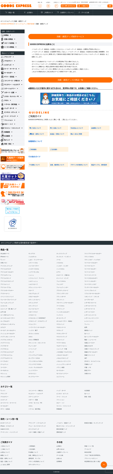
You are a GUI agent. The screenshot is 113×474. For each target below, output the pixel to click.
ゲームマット (4, 364)
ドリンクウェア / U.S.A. (36, 355)
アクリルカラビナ (6, 269)
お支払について (5, 452)
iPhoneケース (5, 256)
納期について (96, 128)
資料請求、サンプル (34, 458)
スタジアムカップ (34, 293)
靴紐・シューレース (90, 339)
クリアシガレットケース (8, 336)
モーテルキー (60, 370)
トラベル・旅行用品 (34, 409)
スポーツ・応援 (33, 399)
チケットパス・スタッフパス (37, 342)
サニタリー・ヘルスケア (36, 393)
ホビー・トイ (60, 403)
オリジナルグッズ (34, 429)
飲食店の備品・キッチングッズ (93, 423)
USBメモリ (4, 263)
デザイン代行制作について (79, 165)
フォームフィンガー (62, 287)
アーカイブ (87, 449)
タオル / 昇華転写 (34, 339)
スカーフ (31, 290)
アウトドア (4, 393)
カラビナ (3, 327)
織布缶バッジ (88, 330)
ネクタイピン (32, 373)
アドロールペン (5, 293)
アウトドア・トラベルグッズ (37, 423)
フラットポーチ (61, 296)
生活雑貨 (87, 390)
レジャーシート (89, 321)
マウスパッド (60, 324)
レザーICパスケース (90, 303)
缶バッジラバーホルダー (91, 336)
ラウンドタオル (89, 256)
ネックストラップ (61, 253)
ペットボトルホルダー (63, 312)
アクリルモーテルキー (7, 290)
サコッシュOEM (5, 376)
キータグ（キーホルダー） (8, 330)
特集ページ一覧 (89, 446)
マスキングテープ (61, 333)
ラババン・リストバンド (63, 406)
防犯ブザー (87, 370)
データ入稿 (85, 12)
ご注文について (35, 128)
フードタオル (60, 306)
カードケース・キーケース (8, 403)
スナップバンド (33, 306)
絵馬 (85, 327)
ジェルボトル (32, 256)
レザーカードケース (90, 306)
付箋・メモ (87, 367)
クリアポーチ (4, 346)
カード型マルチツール (7, 315)
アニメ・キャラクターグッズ (37, 426)
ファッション (60, 399)
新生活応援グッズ (61, 429)
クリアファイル (5, 342)
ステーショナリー (34, 396)
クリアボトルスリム (6, 355)
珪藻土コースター (89, 342)
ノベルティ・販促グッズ (63, 423)
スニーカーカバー (34, 309)
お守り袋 (3, 312)
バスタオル (59, 263)
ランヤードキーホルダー (91, 287)
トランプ (31, 352)
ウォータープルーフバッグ (8, 299)
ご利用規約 (33, 149)
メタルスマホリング (62, 358)
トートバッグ (32, 349)
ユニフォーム (60, 376)
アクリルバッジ (5, 284)
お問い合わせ (60, 449)
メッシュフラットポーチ (63, 364)
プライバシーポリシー (91, 458)
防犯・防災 (87, 396)
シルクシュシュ (33, 281)
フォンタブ (59, 284)
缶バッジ (87, 333)
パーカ (58, 259)
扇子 (85, 358)
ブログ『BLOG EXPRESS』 (92, 455)
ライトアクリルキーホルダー (93, 253)
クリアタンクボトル (6, 339)
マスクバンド (60, 339)
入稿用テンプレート (67, 12)
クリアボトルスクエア (7, 352)
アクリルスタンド (6, 278)
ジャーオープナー (34, 266)
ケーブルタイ (4, 361)
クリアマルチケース (6, 358)
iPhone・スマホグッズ (7, 426)
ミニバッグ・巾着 (61, 349)
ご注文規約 (53, 149)
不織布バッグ (88, 364)
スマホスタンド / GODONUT (37, 318)
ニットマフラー (33, 370)
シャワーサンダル (34, 272)
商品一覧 (11, 12)
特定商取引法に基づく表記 (92, 461)
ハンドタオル (60, 269)
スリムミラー (32, 324)
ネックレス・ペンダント (63, 256)
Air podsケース (5, 253)
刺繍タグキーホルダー (91, 352)
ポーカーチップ (61, 318)
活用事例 (59, 461)
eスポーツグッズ (5, 423)
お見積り (30, 12)
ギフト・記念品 (5, 409)
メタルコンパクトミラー (63, 361)
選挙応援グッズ (61, 432)
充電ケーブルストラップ (91, 349)
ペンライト (59, 315)
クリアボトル (4, 349)
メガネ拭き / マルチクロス (64, 352)
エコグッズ (4, 399)
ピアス (58, 272)
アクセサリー (4, 396)
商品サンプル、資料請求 (99, 165)
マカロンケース (61, 327)
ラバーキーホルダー (90, 269)
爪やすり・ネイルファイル (92, 361)
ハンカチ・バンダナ (62, 266)
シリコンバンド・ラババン (36, 278)
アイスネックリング (6, 266)
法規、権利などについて (36, 455)
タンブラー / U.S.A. (34, 358)
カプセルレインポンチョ (8, 324)
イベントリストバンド (7, 296)
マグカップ (59, 330)
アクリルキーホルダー (7, 272)
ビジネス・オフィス (62, 393)
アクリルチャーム (6, 275)
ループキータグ (89, 299)
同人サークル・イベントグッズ (65, 426)
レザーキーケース (89, 309)
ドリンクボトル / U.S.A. (36, 361)
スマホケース (32, 315)
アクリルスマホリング (7, 281)
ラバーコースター (89, 272)
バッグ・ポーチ (61, 390)
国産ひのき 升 (88, 346)
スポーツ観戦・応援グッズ (36, 432)
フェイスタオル (61, 281)
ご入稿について (55, 128)
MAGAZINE (87, 452)
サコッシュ (4, 373)
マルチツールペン (61, 346)
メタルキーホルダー (62, 355)
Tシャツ (3, 259)
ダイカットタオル (34, 333)
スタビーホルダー (34, 296)
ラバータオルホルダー (91, 278)
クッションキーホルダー (8, 333)
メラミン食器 (60, 367)
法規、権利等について (57, 165)
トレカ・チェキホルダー (36, 367)
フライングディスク (62, 293)
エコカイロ (4, 306)
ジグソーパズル (33, 263)
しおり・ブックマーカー (36, 259)
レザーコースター (89, 312)
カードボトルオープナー (8, 318)
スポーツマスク (33, 312)
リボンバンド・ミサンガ (91, 296)
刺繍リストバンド (89, 355)
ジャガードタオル (34, 269)
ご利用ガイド (48, 12)
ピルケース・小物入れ (63, 275)
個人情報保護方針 (12, 228)
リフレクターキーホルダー (92, 293)
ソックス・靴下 (33, 330)
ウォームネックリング (7, 303)
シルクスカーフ (33, 284)
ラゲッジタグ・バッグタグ (92, 259)
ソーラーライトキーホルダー (37, 327)
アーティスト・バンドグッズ (9, 432)
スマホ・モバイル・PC (35, 403)
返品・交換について (57, 134)
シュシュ (31, 275)
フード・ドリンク (61, 396)
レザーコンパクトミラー (91, 318)
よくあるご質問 (76, 134)
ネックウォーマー (34, 376)
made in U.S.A (5, 429)
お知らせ (59, 458)
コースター (4, 367)
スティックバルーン (34, 299)
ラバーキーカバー (89, 266)
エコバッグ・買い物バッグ (8, 309)
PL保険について (34, 165)
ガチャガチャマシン (34, 464)
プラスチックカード (62, 290)
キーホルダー (4, 406)
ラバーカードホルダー (91, 263)
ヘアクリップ (60, 309)
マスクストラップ (61, 336)
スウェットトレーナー (35, 287)
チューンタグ (32, 346)
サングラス (32, 253)
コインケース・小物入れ (36, 390)
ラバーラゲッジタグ (90, 284)
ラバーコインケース (90, 275)
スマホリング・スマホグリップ (38, 321)
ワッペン (87, 324)
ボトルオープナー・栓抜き (64, 321)
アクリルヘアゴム (6, 287)
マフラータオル (61, 342)
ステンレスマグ (33, 303)
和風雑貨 (59, 409)
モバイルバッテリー (62, 373)
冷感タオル (87, 373)
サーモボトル (4, 370)
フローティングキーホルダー (65, 303)
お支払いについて (77, 128)
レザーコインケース (90, 315)
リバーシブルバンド (90, 290)
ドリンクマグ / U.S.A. (35, 364)
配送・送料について (36, 134)
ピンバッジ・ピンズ (62, 278)
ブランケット (60, 299)
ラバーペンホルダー (90, 281)
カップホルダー (5, 321)
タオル (30, 336)
